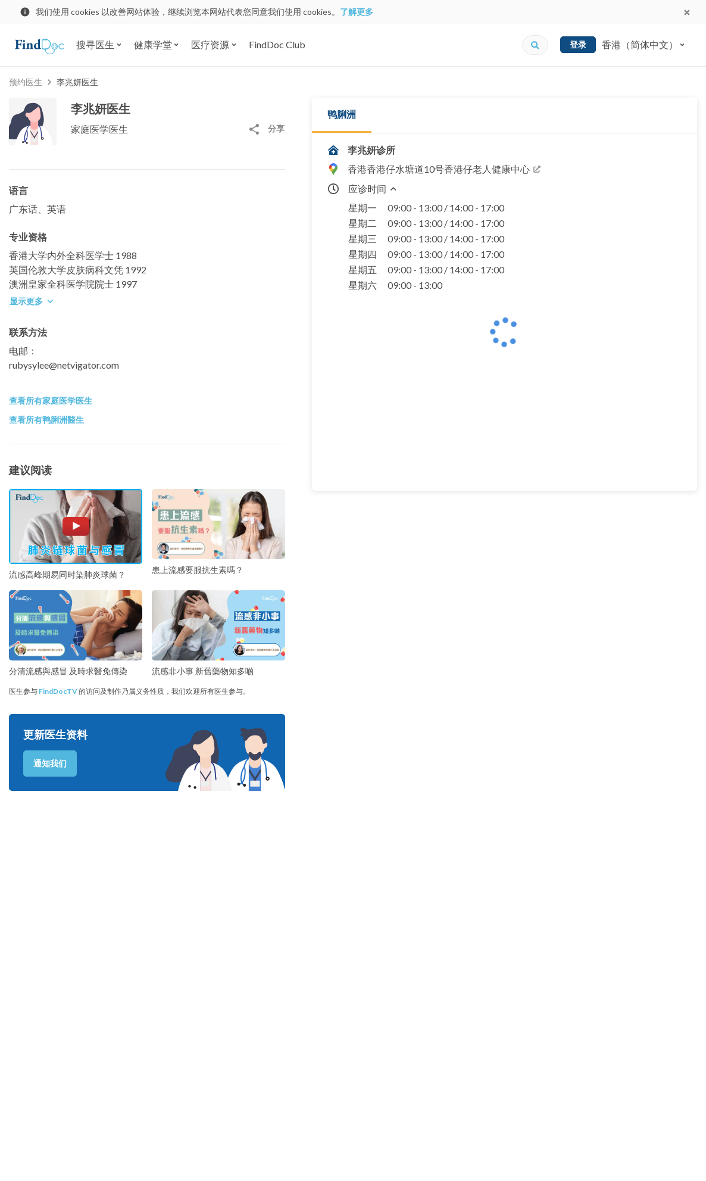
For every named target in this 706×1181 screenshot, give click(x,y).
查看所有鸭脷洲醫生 (46, 420)
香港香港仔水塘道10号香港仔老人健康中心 (445, 168)
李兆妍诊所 (371, 149)
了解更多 (356, 12)
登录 (578, 44)
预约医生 (25, 82)
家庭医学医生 (99, 129)
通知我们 (50, 763)
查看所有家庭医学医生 (50, 400)
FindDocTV (58, 691)
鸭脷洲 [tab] (341, 114)
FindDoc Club (277, 44)
